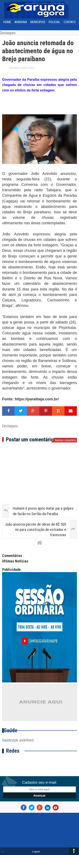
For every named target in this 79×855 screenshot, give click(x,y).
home (7, 22)
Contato (70, 22)
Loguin (36, 851)
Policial (54, 22)
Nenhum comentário (21, 68)
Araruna (20, 22)
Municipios (37, 22)
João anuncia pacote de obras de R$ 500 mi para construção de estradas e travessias (35, 529)
